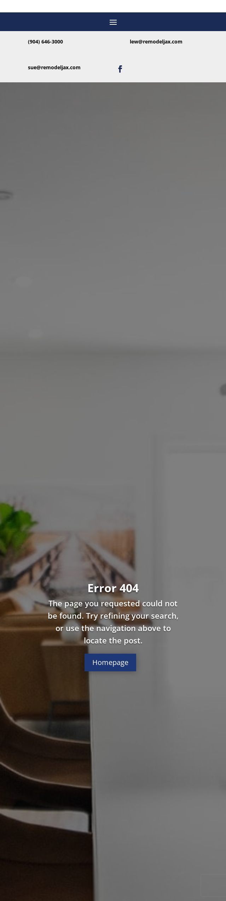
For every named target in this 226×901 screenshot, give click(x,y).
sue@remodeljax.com (54, 67)
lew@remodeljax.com (156, 41)
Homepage (110, 662)
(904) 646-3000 (45, 41)
